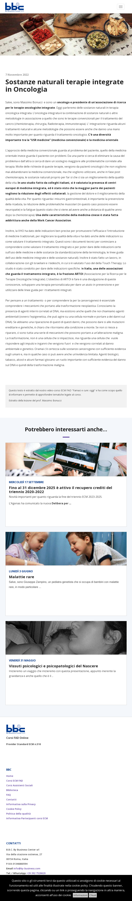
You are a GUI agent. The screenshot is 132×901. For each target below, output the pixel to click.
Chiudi (93, 895)
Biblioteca (12, 790)
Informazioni (80, 895)
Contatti (11, 799)
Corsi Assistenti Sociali (19, 785)
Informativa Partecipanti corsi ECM (27, 818)
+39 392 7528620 (36, 873)
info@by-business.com (26, 868)
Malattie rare (21, 576)
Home (9, 776)
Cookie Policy (14, 808)
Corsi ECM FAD (14, 780)
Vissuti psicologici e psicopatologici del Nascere (53, 665)
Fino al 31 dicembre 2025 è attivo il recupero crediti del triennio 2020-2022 (60, 489)
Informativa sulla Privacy (21, 804)
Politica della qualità (18, 813)
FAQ (8, 794)
